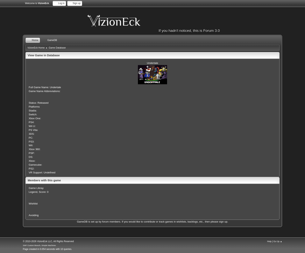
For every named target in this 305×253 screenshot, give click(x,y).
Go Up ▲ (277, 241)
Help (269, 241)
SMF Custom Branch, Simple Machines (39, 245)
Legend (33, 191)
